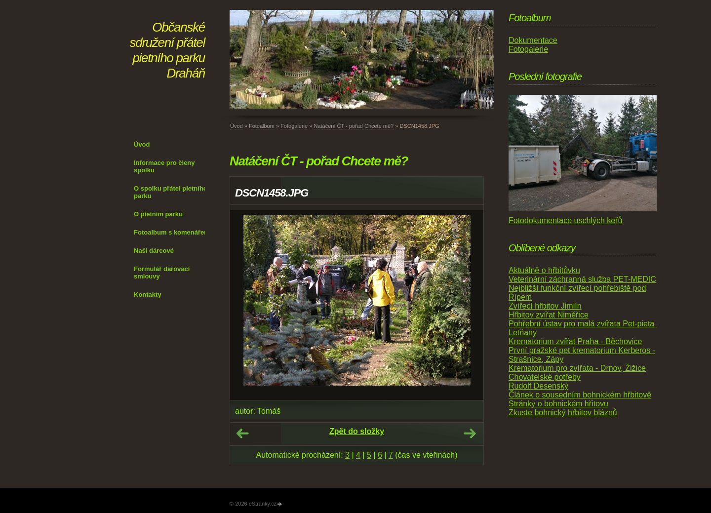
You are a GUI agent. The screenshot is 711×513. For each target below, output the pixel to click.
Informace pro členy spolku (164, 166)
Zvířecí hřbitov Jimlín (545, 306)
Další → (469, 433)
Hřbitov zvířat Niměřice (549, 315)
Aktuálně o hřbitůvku (544, 270)
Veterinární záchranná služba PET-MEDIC (582, 279)
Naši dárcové (154, 250)
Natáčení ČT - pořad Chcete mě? (354, 126)
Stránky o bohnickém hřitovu (558, 403)
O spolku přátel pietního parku (170, 192)
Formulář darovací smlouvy (162, 272)
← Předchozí (242, 433)
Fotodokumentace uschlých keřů (565, 220)
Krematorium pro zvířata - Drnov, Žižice (577, 368)
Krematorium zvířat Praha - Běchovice (575, 341)
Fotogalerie (294, 126)
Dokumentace (533, 40)
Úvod (142, 144)
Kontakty (147, 294)
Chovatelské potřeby (545, 377)
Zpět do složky (356, 431)
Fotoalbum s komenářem (172, 232)
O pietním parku (158, 214)
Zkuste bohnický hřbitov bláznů (563, 412)
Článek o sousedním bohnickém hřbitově (580, 395)
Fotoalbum (262, 126)
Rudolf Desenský (538, 386)
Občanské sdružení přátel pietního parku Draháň (167, 50)
